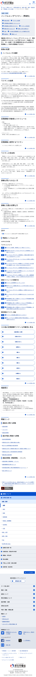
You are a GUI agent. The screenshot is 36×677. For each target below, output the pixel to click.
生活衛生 (5, 524)
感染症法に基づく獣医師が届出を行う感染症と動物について (16, 448)
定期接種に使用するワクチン (11, 26)
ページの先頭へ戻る (31, 76)
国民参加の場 (18, 581)
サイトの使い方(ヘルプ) (7, 657)
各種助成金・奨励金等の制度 (9, 551)
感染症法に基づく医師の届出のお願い (11, 442)
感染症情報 (5, 426)
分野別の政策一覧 (7, 497)
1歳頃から (18, 347)
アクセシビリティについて (26, 653)
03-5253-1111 (18, 672)
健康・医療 (4, 501)
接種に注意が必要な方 (23, 28)
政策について (18, 594)
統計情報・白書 (18, 602)
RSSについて (23, 657)
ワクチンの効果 (16, 20)
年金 (3, 540)
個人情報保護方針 (24, 650)
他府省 (3, 616)
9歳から (18, 362)
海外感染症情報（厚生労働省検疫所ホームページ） (15, 467)
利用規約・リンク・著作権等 (9, 650)
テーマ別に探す (18, 586)
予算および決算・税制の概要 (9, 563)
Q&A (5, 31)
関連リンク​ (14, 34)
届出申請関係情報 (6, 439)
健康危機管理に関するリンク (9, 464)
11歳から (18, 368)
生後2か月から (18, 336)
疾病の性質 (6, 20)
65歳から (18, 378)
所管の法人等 (5, 619)
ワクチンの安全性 (25, 26)
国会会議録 (5, 559)
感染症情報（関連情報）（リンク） (10, 461)
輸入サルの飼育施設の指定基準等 (10, 445)
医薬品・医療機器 (7, 520)
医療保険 (5, 517)
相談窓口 (6, 34)
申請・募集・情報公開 (18, 610)
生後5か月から (18, 341)
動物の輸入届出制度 (7, 454)
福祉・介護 (4, 532)
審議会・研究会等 (7, 555)
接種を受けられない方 (9, 28)
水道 (4, 528)
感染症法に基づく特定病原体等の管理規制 (12, 451)
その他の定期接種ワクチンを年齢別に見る (20, 31)
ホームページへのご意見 (8, 659)
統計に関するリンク (7, 470)
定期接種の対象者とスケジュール (12, 23)
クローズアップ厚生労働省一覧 (9, 624)
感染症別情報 (5, 432)
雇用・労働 (4, 536)
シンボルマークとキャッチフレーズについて (9, 654)
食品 (4, 509)
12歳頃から (18, 373)
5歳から (18, 357)
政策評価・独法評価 (7, 567)
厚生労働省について (18, 598)
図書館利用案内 (6, 621)
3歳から (18, 352)
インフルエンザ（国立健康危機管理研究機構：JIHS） (13, 73)
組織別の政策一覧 (7, 547)
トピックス (5, 429)
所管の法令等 (18, 606)
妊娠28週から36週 (18, 332)
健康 (4, 505)
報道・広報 (18, 590)
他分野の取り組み (6, 543)
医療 (4, 513)
